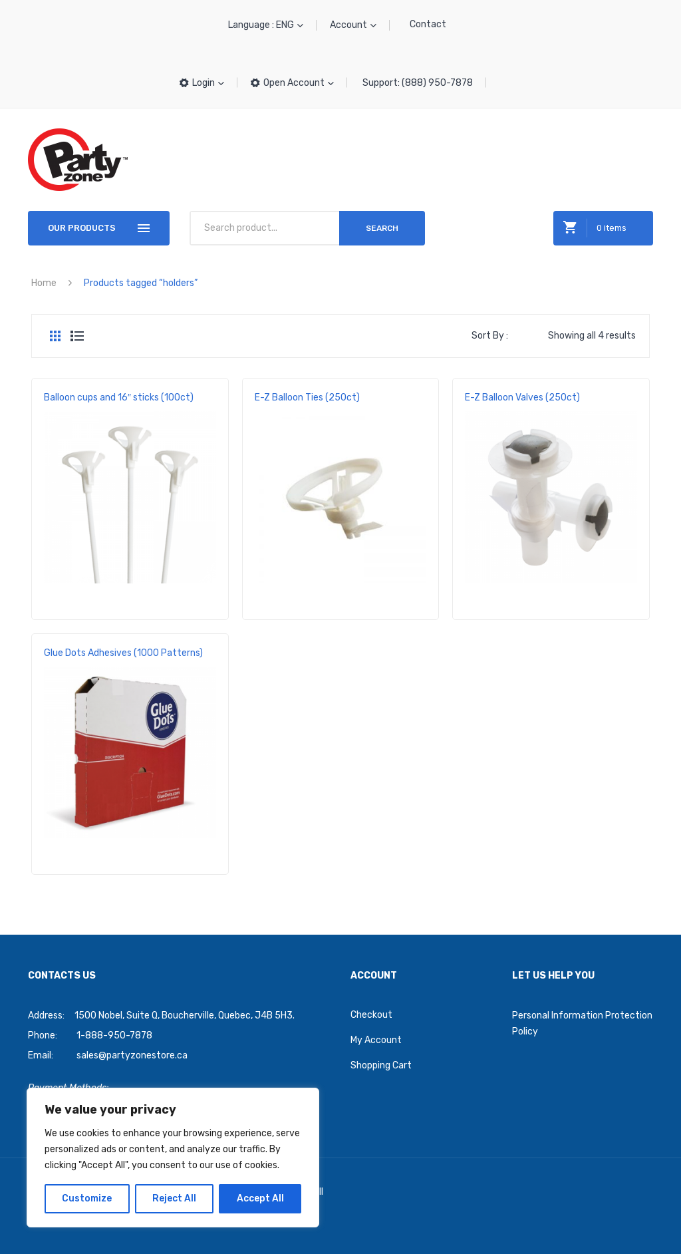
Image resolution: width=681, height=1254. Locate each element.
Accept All (260, 1198)
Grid (55, 336)
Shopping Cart (381, 1065)
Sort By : (490, 335)
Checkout (371, 1014)
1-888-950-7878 (114, 1035)
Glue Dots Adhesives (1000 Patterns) (123, 653)
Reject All (174, 1198)
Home (44, 283)
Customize (87, 1198)
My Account (376, 1040)
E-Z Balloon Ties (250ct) (307, 397)
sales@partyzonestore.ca (132, 1055)
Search (382, 228)
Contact (428, 24)
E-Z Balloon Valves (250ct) (522, 397)
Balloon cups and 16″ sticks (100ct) (119, 397)
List (77, 336)
